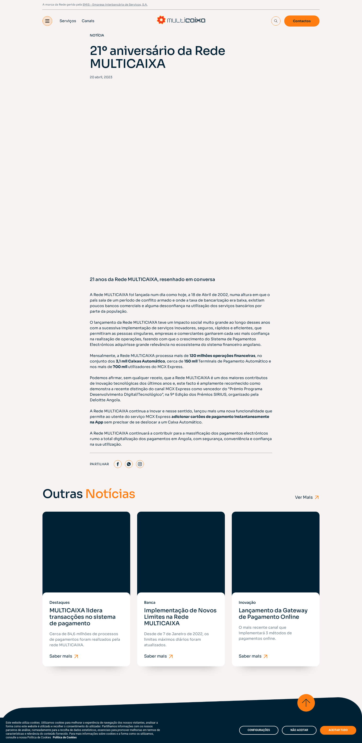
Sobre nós (147, 620)
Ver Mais (307, 432)
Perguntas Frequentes (203, 656)
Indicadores (194, 644)
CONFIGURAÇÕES (259, 730)
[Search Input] (276, 21)
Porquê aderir (150, 632)
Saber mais (64, 547)
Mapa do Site (92, 686)
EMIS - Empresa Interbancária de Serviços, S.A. (115, 4)
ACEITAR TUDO (338, 730)
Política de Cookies (65, 737)
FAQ (113, 686)
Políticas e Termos (60, 686)
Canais (88, 21)
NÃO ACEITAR (299, 730)
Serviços (68, 21)
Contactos (302, 21)
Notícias (145, 644)
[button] (47, 21)
